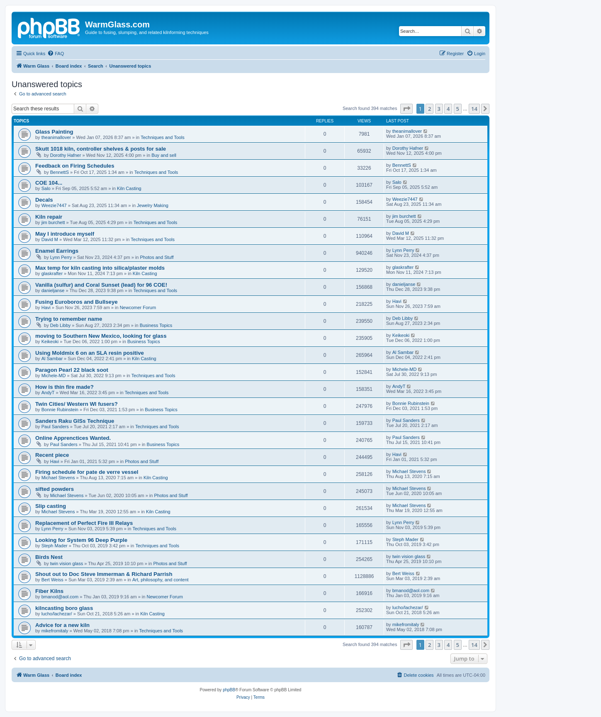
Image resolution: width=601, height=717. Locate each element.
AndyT (48, 392)
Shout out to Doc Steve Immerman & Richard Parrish (104, 574)
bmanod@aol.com (59, 596)
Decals (44, 200)
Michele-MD (53, 375)
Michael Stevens (58, 477)
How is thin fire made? (64, 387)
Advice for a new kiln (62, 625)
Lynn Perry (61, 257)
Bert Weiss (52, 579)
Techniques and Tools (163, 137)
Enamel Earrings (56, 251)
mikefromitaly (54, 630)
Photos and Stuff (156, 257)
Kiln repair (48, 217)
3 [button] (439, 108)
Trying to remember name (68, 319)
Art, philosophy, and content (160, 579)
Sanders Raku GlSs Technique (74, 421)
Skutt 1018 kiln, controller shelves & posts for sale (100, 149)
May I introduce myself (64, 234)
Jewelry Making (152, 205)
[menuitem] (55, 54)
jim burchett (53, 222)
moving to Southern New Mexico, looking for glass (101, 336)
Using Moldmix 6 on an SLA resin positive (89, 353)
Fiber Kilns (49, 591)
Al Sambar (52, 358)
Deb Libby (60, 325)
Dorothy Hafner (65, 155)
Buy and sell (163, 155)
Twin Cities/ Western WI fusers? (76, 404)
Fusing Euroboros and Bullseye (76, 302)
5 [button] (457, 108)
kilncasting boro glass (64, 608)
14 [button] (474, 108)
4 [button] (448, 108)
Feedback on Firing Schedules (74, 166)
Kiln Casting (129, 188)
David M (49, 239)
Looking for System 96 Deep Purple (81, 540)
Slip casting (50, 506)
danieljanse (53, 290)
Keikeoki (50, 341)
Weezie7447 (54, 205)
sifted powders (54, 489)
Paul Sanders (55, 426)
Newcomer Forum (138, 307)
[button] (406, 109)
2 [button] (429, 108)
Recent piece (52, 455)
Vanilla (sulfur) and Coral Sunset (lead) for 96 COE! (101, 285)
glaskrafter (52, 273)
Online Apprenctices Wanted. (73, 438)
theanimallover (56, 137)
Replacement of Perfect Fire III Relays (84, 523)
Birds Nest (49, 557)
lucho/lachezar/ (56, 613)
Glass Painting (54, 132)
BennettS (59, 172)
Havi (46, 307)
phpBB (229, 690)
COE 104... (48, 183)
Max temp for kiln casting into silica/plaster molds (100, 268)
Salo (46, 188)
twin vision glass (66, 563)
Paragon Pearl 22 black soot (71, 370)
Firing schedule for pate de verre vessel (86, 472)
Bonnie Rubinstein (59, 409)
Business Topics (156, 325)
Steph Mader (54, 545)
